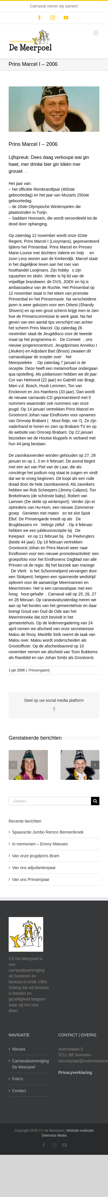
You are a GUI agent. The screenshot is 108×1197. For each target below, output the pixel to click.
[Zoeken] (95, 801)
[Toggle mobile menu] (96, 33)
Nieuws (18, 1049)
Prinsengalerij (39, 670)
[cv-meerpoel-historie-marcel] (54, 109)
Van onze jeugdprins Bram (35, 855)
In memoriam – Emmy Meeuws (40, 844)
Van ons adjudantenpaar (34, 867)
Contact (19, 1090)
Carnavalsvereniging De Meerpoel (29, 1064)
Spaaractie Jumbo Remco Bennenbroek (48, 832)
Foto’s (17, 1079)
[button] (13, 765)
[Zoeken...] (50, 801)
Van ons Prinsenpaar (31, 879)
